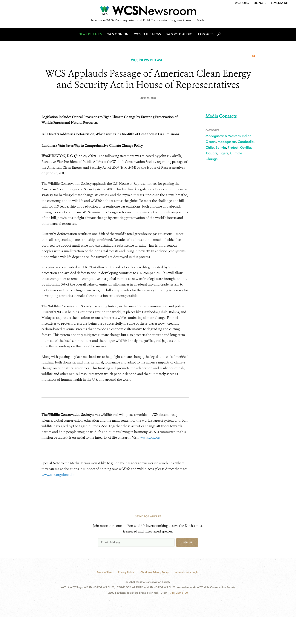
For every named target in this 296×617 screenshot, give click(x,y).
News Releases (90, 34)
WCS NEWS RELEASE (147, 60)
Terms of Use (104, 572)
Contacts (206, 34)
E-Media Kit (280, 3)
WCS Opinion (117, 34)
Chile (209, 147)
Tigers (223, 153)
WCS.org (242, 3)
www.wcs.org (150, 437)
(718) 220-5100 (178, 592)
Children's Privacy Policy (154, 572)
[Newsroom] (148, 11)
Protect (233, 147)
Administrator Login (186, 572)
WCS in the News (147, 34)
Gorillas (246, 147)
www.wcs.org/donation (59, 474)
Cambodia (246, 142)
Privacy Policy (126, 572)
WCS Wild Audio (179, 34)
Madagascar (227, 142)
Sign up (187, 542)
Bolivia (221, 147)
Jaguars (211, 153)
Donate (260, 3)
